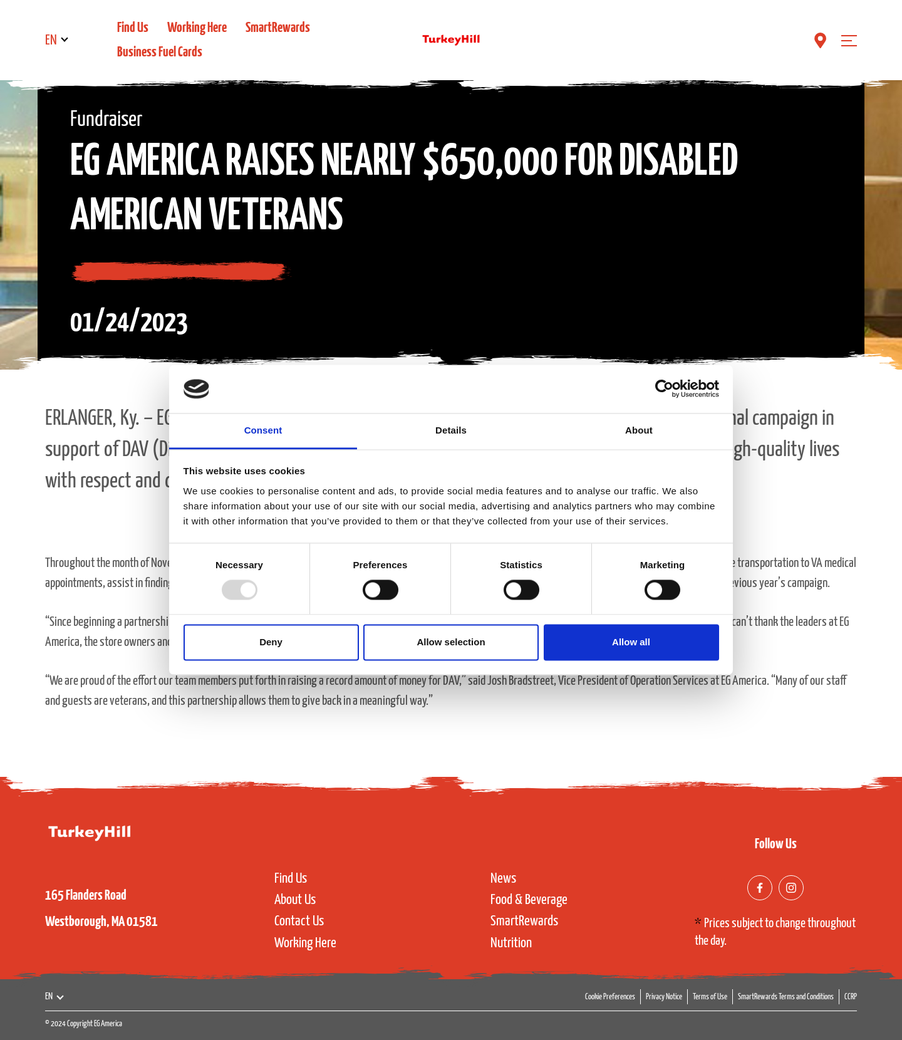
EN (51, 40)
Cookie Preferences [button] (610, 997)
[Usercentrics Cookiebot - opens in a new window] (664, 389)
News (503, 878)
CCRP (850, 997)
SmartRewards (278, 28)
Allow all (631, 642)
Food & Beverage (529, 900)
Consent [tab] (263, 430)
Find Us (132, 28)
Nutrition (511, 943)
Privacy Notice (664, 997)
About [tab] (639, 430)
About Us (295, 900)
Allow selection (451, 642)
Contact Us (299, 921)
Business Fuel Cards (159, 52)
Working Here (197, 28)
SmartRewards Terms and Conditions (786, 997)
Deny (271, 642)
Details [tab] (451, 430)
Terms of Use (710, 997)
